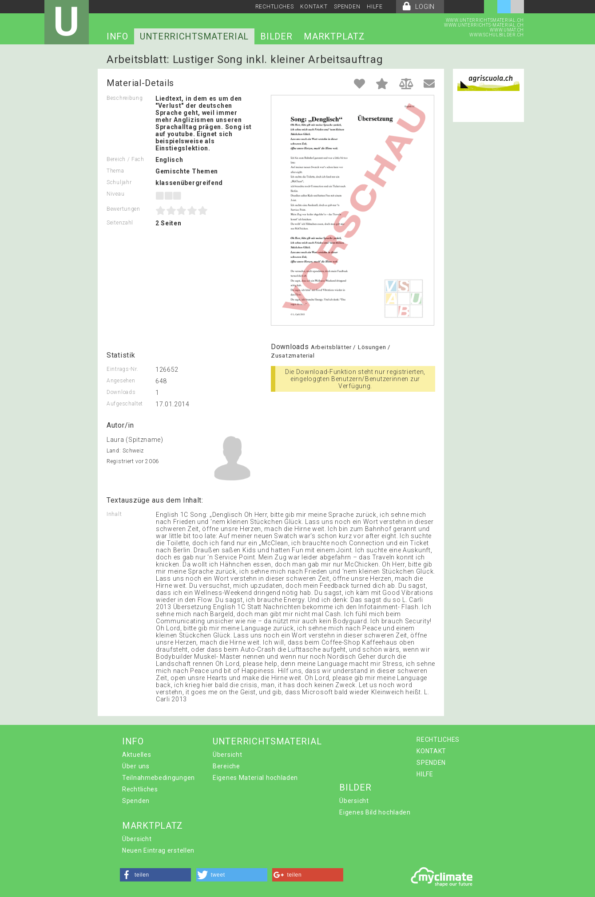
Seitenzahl (120, 223)
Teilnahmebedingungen (158, 777)
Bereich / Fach (125, 159)
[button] (155, 874)
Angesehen (121, 381)
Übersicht (227, 754)
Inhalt (114, 514)
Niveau (115, 194)
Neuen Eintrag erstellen (158, 850)
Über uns (136, 766)
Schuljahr (119, 182)
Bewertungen (123, 209)
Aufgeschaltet (125, 404)
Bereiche (226, 766)
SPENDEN (347, 7)
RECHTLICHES (274, 7)
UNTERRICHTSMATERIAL (194, 36)
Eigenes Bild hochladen (374, 812)
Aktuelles (136, 754)
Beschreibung (125, 98)
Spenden (136, 800)
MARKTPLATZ (334, 36)
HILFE (375, 7)
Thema (115, 171)
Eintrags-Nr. (122, 369)
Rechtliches (140, 789)
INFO (117, 36)
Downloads (121, 392)
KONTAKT (313, 7)
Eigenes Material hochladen (255, 777)
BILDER (276, 36)
